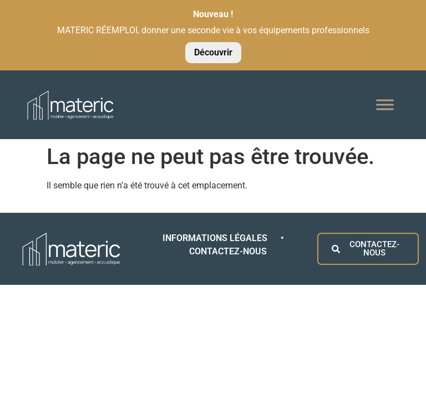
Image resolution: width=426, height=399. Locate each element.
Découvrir (213, 52)
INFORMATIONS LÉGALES (216, 238)
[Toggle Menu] (385, 104)
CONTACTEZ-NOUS (228, 251)
